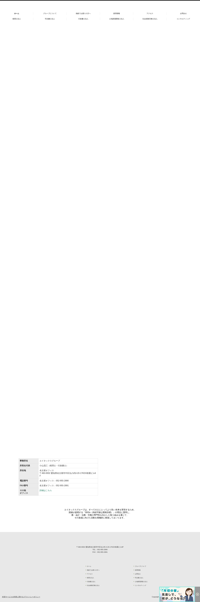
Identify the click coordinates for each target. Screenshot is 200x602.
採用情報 (116, 13)
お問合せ (183, 13)
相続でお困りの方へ (83, 13)
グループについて (50, 13)
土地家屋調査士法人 (116, 19)
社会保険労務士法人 (149, 19)
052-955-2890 (62, 481)
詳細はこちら (46, 490)
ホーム (16, 13)
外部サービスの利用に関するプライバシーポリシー (21, 597)
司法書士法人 (50, 19)
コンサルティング (183, 19)
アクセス (150, 13)
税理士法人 (16, 19)
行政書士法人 (83, 19)
